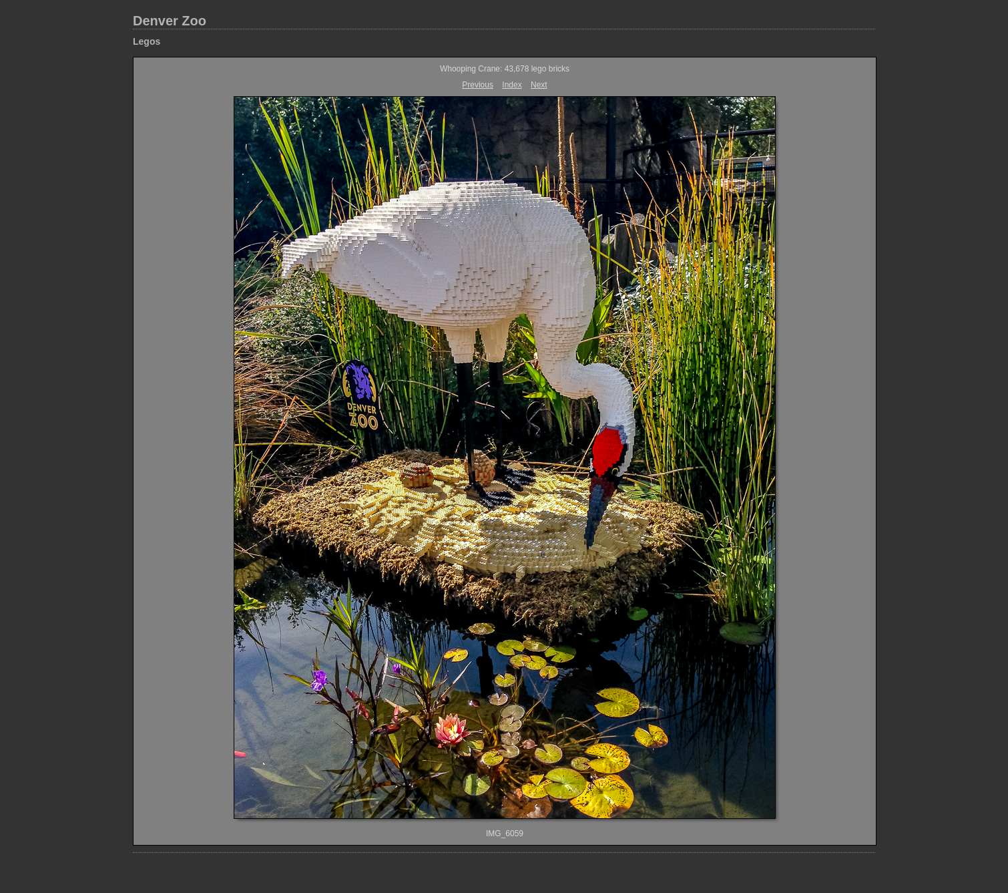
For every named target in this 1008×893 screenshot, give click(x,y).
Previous (477, 85)
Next (539, 85)
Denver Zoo (169, 20)
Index (511, 85)
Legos (146, 41)
